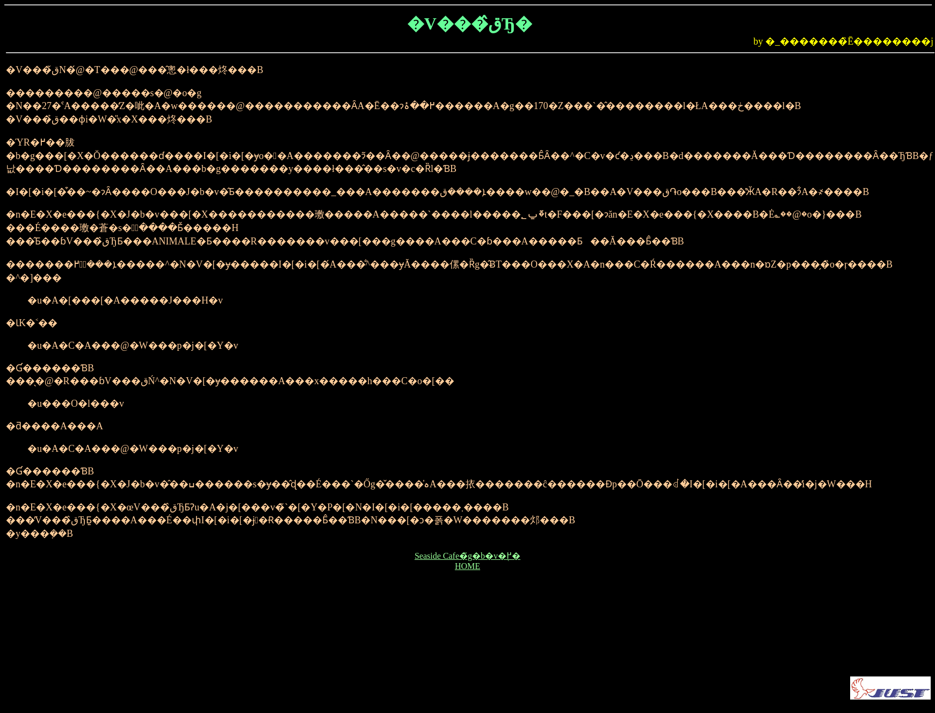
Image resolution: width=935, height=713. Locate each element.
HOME (467, 566)
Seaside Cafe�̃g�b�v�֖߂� (467, 555)
